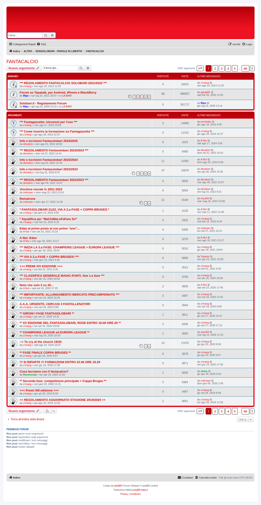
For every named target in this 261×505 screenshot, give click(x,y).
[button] (200, 68)
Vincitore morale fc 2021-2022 (41, 189)
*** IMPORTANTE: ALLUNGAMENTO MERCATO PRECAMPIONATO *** (69, 294)
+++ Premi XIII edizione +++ (39, 390)
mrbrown (28, 192)
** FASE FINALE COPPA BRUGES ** (45, 352)
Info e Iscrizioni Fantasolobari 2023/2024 (49, 159)
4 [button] (228, 68)
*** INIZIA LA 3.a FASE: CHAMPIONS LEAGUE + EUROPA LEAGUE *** (69, 247)
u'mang (27, 86)
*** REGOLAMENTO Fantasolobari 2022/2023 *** (54, 180)
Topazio (205, 256)
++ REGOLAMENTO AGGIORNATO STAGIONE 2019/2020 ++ (62, 400)
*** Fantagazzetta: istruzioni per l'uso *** (48, 122)
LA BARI (67, 95)
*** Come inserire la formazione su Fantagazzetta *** (57, 131)
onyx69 (205, 198)
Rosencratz (30, 374)
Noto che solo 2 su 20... (36, 285)
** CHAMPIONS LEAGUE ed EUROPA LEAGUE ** (54, 332)
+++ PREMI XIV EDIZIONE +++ (41, 266)
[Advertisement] (166, 20)
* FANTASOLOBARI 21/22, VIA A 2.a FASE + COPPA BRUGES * (64, 209)
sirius (204, 371)
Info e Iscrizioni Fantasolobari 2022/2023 (49, 169)
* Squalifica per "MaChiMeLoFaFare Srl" (48, 219)
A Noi (204, 140)
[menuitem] (41, 44)
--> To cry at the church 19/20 (41, 342)
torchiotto (206, 121)
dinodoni (28, 144)
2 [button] (215, 68)
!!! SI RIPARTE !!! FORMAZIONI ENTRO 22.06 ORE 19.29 (60, 362)
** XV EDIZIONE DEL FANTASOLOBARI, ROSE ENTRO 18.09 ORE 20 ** (70, 323)
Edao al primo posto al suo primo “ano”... (50, 228)
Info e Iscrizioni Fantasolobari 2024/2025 (49, 141)
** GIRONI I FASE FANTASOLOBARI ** (47, 313)
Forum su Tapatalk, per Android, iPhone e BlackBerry (58, 92)
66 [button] (245, 68)
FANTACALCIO (22, 61)
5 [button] (235, 68)
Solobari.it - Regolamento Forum (43, 103)
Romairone (28, 198)
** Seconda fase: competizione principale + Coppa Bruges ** (63, 381)
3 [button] (221, 68)
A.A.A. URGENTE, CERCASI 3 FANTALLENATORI (55, 304)
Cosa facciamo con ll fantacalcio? (44, 371)
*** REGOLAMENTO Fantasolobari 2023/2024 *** (54, 150)
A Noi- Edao (28, 238)
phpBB (117, 485)
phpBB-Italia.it (140, 490)
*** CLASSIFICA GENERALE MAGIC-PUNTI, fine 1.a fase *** (62, 275)
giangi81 (205, 92)
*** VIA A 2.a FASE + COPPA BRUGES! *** (49, 256)
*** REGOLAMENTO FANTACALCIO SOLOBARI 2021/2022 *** (63, 83)
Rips (26, 95)
